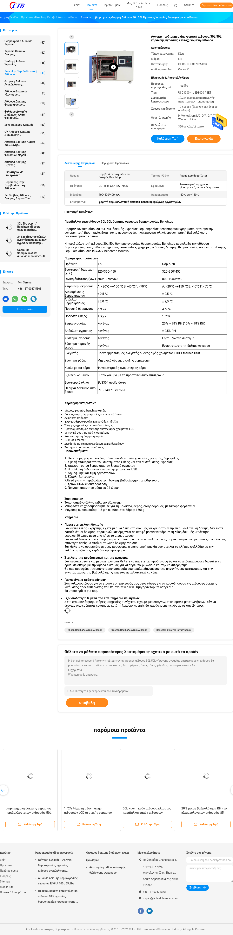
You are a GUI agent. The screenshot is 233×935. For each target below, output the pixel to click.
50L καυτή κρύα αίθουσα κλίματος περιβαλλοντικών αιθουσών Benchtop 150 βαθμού (147, 813)
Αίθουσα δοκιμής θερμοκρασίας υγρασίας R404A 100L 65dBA (58, 880)
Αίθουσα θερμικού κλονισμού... (24, 93)
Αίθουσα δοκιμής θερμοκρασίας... (24, 103)
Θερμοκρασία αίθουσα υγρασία (54, 852)
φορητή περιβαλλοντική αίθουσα (129, 630)
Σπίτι (3, 859)
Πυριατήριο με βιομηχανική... (24, 173)
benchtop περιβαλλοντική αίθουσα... (24, 73)
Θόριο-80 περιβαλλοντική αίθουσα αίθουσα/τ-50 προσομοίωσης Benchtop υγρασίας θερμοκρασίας (31, 253)
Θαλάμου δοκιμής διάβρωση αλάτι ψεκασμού (107, 856)
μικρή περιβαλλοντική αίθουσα (85, 630)
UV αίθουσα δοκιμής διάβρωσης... (24, 133)
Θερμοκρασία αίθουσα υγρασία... (24, 43)
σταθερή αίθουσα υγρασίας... (24, 63)
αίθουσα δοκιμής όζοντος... (24, 163)
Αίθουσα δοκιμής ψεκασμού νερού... (24, 153)
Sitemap (5, 881)
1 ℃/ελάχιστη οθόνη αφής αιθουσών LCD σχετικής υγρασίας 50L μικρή (88, 813)
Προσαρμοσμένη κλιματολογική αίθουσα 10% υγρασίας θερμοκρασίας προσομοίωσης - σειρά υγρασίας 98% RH (57, 896)
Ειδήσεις (5, 876)
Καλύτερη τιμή (167, 138)
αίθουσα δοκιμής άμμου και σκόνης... (24, 143)
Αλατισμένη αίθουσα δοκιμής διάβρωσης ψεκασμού (107, 870)
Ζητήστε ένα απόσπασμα (216, 5)
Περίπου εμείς (9, 870)
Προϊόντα (6, 865)
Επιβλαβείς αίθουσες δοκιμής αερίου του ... (24, 197)
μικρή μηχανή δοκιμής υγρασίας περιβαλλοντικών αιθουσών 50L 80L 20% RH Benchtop (28, 813)
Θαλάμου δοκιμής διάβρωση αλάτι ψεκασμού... (24, 114)
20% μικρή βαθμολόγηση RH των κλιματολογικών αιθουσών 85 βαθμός (204, 813)
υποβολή (87, 702)
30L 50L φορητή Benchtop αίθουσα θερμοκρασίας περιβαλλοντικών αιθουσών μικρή (28, 226)
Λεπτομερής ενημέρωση (79, 163)
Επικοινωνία (24, 309)
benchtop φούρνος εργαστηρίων (173, 630)
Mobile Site (7, 887)
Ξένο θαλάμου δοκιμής (24, 125)
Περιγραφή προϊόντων (115, 163)
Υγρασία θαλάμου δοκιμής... (24, 53)
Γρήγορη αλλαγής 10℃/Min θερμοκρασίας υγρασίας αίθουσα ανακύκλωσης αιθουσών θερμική (54, 865)
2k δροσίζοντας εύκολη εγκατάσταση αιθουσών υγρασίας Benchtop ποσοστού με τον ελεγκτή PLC (32, 240)
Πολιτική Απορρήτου (13, 892)
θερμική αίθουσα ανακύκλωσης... (24, 83)
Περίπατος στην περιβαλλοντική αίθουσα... (24, 185)
